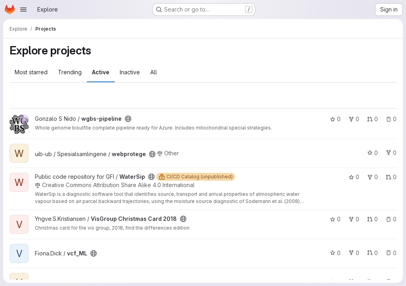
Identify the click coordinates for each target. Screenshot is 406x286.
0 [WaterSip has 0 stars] (354, 177)
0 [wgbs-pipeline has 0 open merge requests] (372, 119)
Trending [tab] (70, 72)
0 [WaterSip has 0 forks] (372, 177)
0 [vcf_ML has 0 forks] (354, 252)
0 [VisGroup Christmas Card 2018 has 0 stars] (335, 219)
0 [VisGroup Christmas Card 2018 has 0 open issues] (391, 219)
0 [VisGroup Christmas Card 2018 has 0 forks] (354, 219)
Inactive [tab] (130, 72)
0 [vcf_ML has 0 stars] (335, 252)
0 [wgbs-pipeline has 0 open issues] (391, 119)
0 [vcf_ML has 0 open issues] (391, 252)
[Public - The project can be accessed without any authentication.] (128, 119)
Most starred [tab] (31, 72)
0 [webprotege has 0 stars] (372, 152)
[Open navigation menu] (23, 9)
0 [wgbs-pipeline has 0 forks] (354, 119)
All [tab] (153, 72)
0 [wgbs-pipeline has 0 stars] (335, 119)
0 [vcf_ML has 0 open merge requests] (372, 252)
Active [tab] (100, 72)
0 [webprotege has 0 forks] (391, 152)
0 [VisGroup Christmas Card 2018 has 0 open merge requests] (372, 219)
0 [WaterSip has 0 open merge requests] (391, 177)
